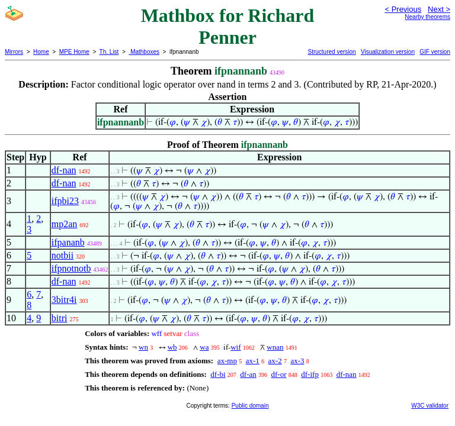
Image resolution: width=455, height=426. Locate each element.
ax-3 (297, 360)
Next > (439, 9)
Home (41, 52)
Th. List (109, 52)
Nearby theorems (427, 17)
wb (172, 347)
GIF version (434, 52)
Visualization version (388, 52)
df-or (279, 374)
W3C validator (429, 405)
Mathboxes (144, 52)
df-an (248, 374)
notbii (62, 255)
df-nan (64, 170)
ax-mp (227, 360)
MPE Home (74, 52)
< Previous (402, 9)
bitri (60, 318)
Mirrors (14, 52)
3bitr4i (64, 300)
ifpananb (68, 242)
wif (235, 347)
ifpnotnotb (71, 268)
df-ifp (310, 374)
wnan (275, 347)
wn (143, 347)
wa (204, 347)
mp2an (65, 224)
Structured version (331, 52)
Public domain (250, 405)
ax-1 (252, 360)
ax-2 (275, 360)
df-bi (217, 374)
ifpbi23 (65, 201)
